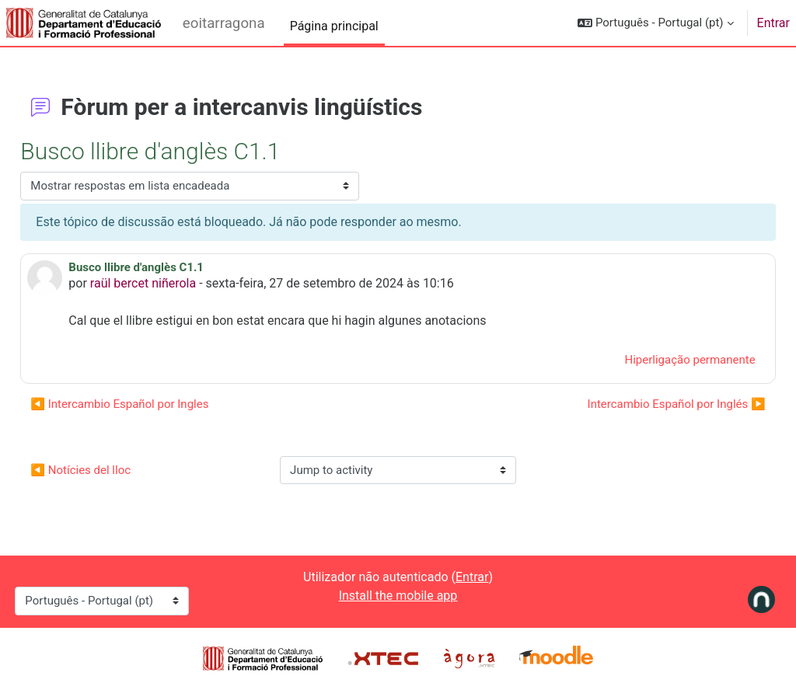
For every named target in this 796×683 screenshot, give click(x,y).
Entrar (773, 23)
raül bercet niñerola (178, 283)
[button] (655, 23)
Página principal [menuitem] (334, 26)
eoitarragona (224, 23)
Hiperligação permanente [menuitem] (655, 360)
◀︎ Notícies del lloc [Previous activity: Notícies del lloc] (115, 470)
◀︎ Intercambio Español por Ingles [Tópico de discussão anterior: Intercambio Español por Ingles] (154, 404)
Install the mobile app (398, 595)
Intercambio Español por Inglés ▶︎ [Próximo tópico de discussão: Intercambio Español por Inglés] (642, 404)
